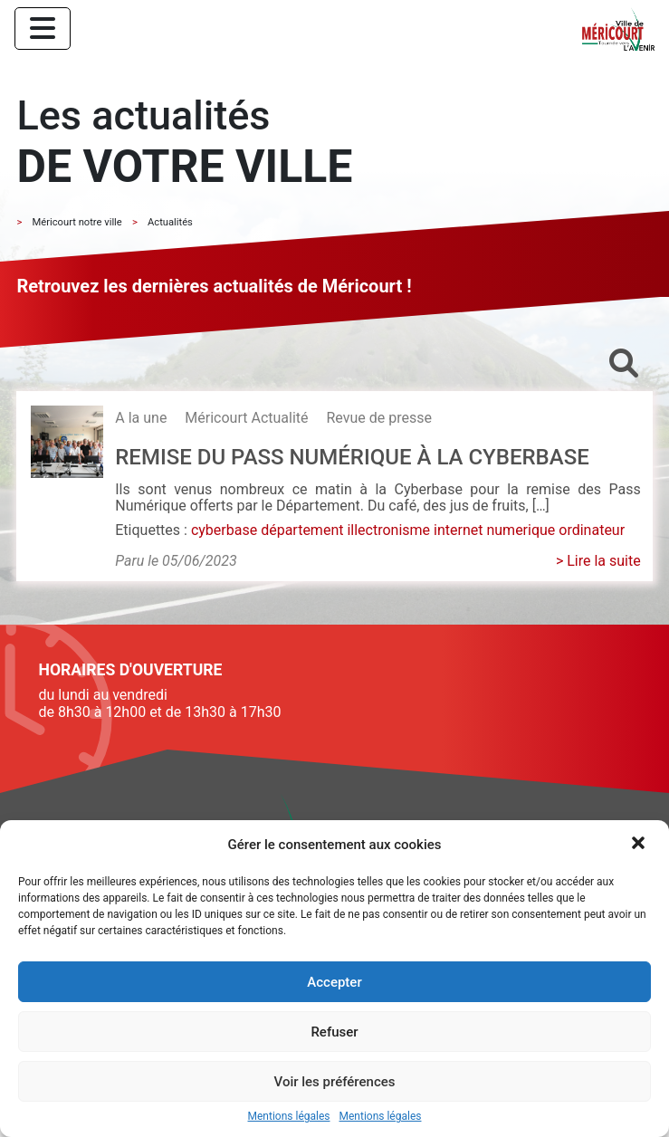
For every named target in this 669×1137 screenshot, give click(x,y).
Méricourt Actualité (246, 417)
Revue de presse (378, 417)
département (302, 530)
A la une (141, 417)
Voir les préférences (335, 1082)
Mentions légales (289, 1117)
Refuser (334, 1032)
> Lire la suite (598, 560)
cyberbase (224, 530)
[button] (640, 844)
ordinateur (592, 530)
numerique (520, 530)
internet (458, 530)
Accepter (334, 982)
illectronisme (388, 530)
